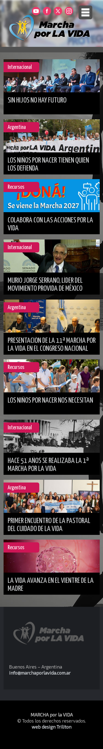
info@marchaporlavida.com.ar (40, 672)
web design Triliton (51, 726)
